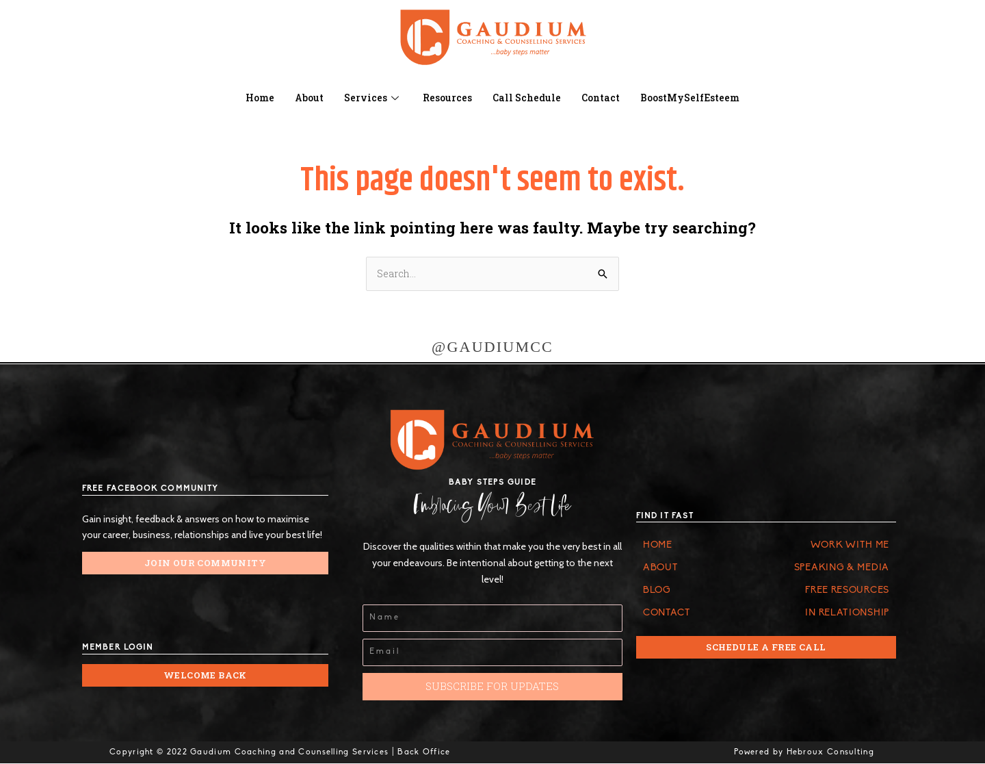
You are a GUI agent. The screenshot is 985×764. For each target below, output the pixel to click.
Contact (603, 98)
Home (250, 98)
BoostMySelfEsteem (697, 98)
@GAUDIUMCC (492, 347)
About (301, 98)
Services (367, 98)
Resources (444, 98)
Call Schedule (526, 98)
